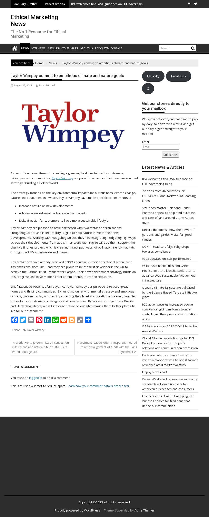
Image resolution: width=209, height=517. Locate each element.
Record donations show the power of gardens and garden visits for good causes (168, 234)
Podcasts (101, 48)
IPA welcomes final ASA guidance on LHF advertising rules (86, 4)
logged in (35, 378)
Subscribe (170, 155)
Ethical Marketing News (34, 20)
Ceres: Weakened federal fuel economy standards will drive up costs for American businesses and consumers (169, 384)
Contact (116, 48)
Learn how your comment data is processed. (98, 386)
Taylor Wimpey (62, 178)
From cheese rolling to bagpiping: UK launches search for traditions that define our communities (168, 401)
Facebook (178, 76)
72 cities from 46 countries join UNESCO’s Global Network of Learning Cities (169, 196)
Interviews (38, 48)
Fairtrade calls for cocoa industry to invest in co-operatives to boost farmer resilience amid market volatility (170, 360)
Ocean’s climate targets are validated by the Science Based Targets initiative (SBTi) (169, 292)
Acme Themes (145, 510)
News (25, 48)
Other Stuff (69, 48)
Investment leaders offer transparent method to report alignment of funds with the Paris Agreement (107, 347)
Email (145, 142)
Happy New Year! (154, 372)
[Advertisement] (41, 460)
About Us (86, 48)
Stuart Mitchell (45, 85)
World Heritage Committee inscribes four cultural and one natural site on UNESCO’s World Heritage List (41, 347)
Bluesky (153, 76)
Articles (53, 48)
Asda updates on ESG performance (166, 258)
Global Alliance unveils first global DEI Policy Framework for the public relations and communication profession (170, 343)
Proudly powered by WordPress (77, 510)
